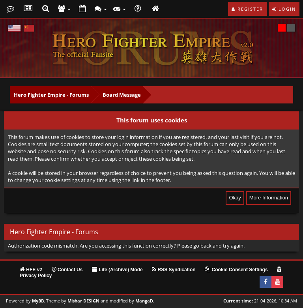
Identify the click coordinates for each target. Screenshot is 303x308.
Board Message (122, 94)
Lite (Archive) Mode (117, 269)
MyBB (38, 301)
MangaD (144, 301)
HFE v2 (31, 269)
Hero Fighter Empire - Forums (51, 94)
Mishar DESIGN (83, 301)
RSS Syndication (173, 269)
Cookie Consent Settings (236, 269)
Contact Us (67, 269)
